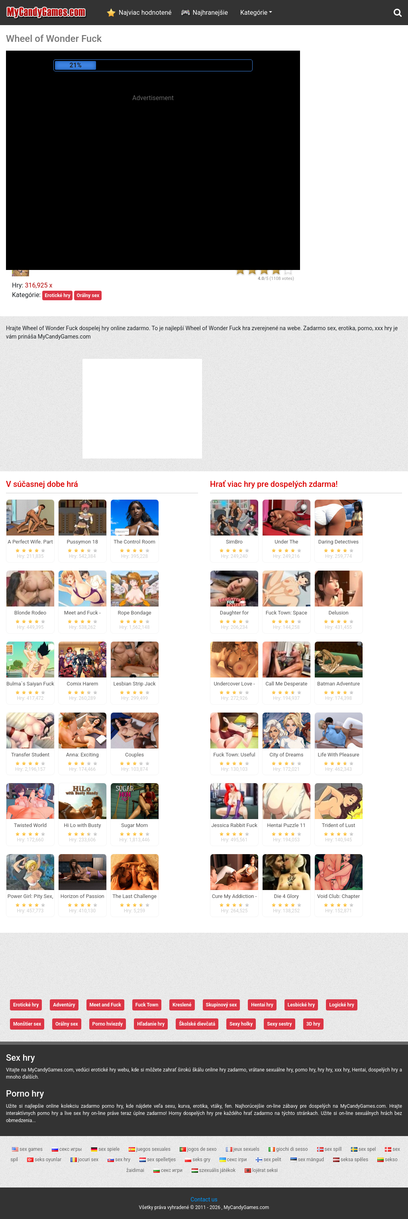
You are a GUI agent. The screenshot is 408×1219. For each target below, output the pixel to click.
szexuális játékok (214, 1170)
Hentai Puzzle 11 (286, 825)
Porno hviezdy (107, 1024)
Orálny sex (87, 295)
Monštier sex (27, 1024)
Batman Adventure (338, 684)
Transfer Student (30, 755)
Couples (134, 755)
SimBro (234, 542)
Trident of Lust (338, 825)
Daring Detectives (338, 542)
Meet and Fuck (105, 1005)
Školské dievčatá (197, 1024)
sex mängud (307, 1159)
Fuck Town (146, 1005)
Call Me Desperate (286, 684)
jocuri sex (85, 1159)
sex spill (330, 1149)
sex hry (119, 1159)
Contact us (203, 1199)
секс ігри (234, 1159)
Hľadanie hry (151, 1024)
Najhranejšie (210, 12)
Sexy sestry (279, 1024)
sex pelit (269, 1159)
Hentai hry (262, 1005)
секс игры (67, 1149)
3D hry (313, 1024)
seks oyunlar (45, 1159)
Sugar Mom (134, 825)
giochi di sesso (289, 1149)
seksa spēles (351, 1159)
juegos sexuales (150, 1149)
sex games (28, 1149)
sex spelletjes (158, 1159)
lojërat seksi (261, 1170)
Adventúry (64, 1005)
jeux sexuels (243, 1149)
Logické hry (341, 1005)
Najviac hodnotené (145, 12)
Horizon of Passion (82, 896)
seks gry (198, 1159)
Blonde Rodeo (30, 613)
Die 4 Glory (286, 896)
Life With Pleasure (338, 755)
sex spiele (106, 1149)
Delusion (338, 613)
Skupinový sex (221, 1005)
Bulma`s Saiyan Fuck (30, 684)
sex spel (364, 1149)
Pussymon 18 (82, 542)
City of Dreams (286, 755)
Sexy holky (241, 1024)
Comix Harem (82, 684)
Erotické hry (57, 295)
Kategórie (253, 12)
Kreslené (182, 1005)
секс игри (168, 1170)
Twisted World (30, 825)
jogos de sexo (199, 1149)
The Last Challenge (134, 896)
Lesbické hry (301, 1005)
